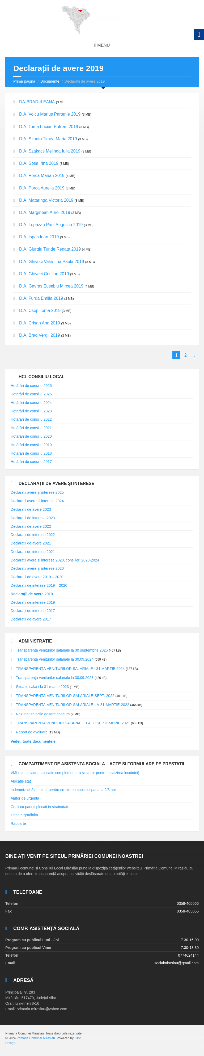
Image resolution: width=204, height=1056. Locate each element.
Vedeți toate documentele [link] (33, 741)
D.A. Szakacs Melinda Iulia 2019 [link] (49, 151)
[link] (102, 20)
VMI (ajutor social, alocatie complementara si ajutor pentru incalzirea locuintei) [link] (75, 773)
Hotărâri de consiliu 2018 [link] (31, 453)
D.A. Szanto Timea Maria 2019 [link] (48, 139)
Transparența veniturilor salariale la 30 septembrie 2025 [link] (62, 650)
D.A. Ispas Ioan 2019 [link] (39, 237)
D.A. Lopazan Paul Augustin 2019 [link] (51, 224)
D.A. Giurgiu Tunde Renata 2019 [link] (50, 249)
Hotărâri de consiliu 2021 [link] (31, 428)
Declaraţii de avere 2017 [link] (31, 619)
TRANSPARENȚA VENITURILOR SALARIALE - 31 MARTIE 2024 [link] (70, 668)
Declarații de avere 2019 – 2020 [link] (37, 577)
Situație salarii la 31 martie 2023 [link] (42, 687)
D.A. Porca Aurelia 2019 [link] (42, 188)
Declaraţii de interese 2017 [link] (33, 611)
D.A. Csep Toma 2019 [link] (40, 310)
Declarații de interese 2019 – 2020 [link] (39, 585)
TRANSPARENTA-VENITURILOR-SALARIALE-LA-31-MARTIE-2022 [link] (72, 705)
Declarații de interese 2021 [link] (33, 552)
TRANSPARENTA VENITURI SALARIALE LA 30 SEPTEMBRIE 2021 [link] (73, 723)
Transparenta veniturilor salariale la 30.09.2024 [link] (55, 659)
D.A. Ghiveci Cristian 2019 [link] (44, 274)
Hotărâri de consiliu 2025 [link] (31, 394)
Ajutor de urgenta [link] (25, 798)
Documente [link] (50, 81)
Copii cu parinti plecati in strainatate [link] (40, 807)
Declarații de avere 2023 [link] (31, 509)
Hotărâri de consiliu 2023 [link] (31, 411)
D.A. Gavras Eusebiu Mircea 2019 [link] (51, 286)
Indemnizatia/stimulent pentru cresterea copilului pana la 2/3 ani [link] (63, 790)
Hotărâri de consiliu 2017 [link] (31, 461)
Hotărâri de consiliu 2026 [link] (31, 385)
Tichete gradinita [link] (24, 815)
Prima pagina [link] (24, 81)
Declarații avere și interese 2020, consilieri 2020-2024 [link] (55, 560)
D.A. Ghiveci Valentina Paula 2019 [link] (51, 261)
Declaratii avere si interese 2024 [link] (37, 501)
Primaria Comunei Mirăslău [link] (35, 1038)
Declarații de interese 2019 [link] (33, 602)
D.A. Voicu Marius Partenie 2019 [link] (49, 114)
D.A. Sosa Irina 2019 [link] (38, 163)
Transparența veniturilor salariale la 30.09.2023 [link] (55, 677)
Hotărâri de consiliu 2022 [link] (31, 419)
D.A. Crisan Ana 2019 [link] (39, 323)
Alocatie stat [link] (21, 781)
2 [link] (185, 355)
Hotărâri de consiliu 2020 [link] (31, 436)
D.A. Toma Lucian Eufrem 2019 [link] (48, 126)
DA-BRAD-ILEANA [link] (37, 102)
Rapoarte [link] (18, 823)
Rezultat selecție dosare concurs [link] (43, 714)
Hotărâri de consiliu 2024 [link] (31, 402)
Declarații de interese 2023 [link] (33, 518)
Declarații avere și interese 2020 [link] (37, 568)
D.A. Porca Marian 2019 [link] (42, 175)
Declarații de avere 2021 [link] (31, 543)
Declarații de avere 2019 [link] (32, 594)
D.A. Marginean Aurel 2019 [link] (44, 212)
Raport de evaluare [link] (32, 732)
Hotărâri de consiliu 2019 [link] (31, 445)
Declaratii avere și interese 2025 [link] (37, 492)
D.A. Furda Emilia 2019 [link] (41, 298)
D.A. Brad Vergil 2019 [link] (39, 335)
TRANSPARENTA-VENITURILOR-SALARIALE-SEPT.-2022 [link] (65, 696)
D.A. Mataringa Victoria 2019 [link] (46, 200)
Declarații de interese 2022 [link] (33, 535)
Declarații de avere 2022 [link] (31, 526)
